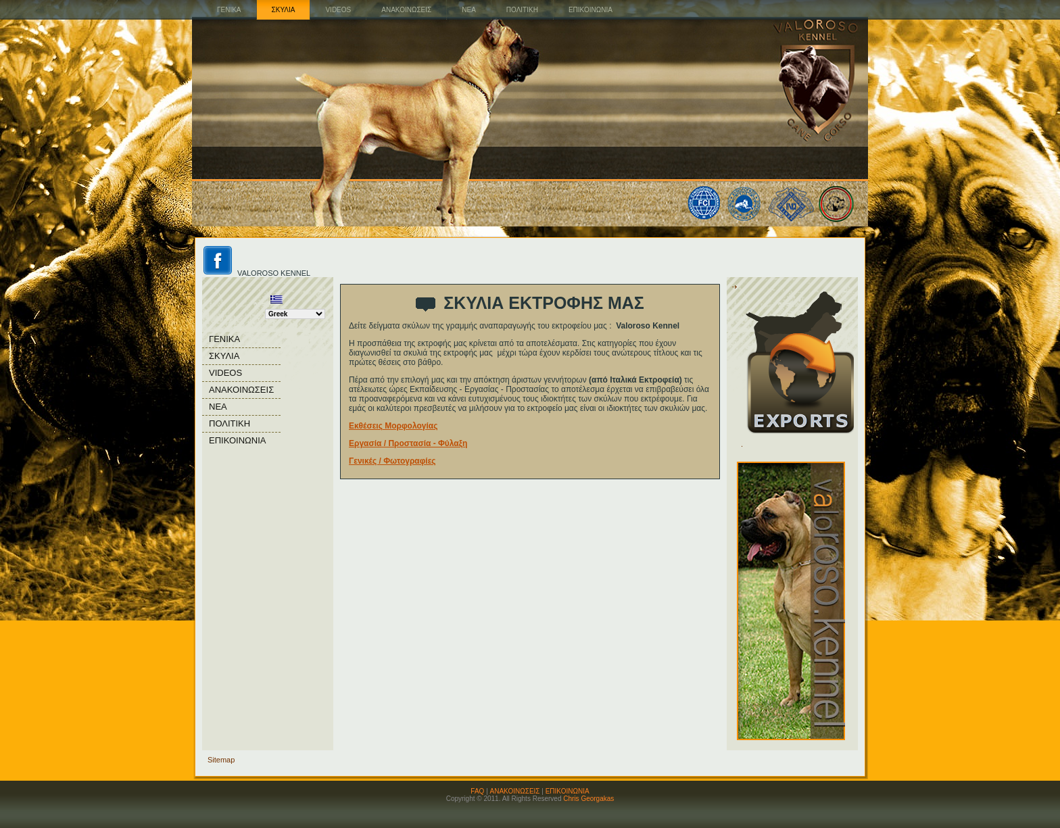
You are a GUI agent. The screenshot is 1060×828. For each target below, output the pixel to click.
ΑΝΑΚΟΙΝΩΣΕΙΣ (515, 791)
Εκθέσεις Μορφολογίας (393, 426)
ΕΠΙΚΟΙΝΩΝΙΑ (567, 791)
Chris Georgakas (588, 798)
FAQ (477, 791)
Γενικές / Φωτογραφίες (392, 461)
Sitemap (221, 760)
